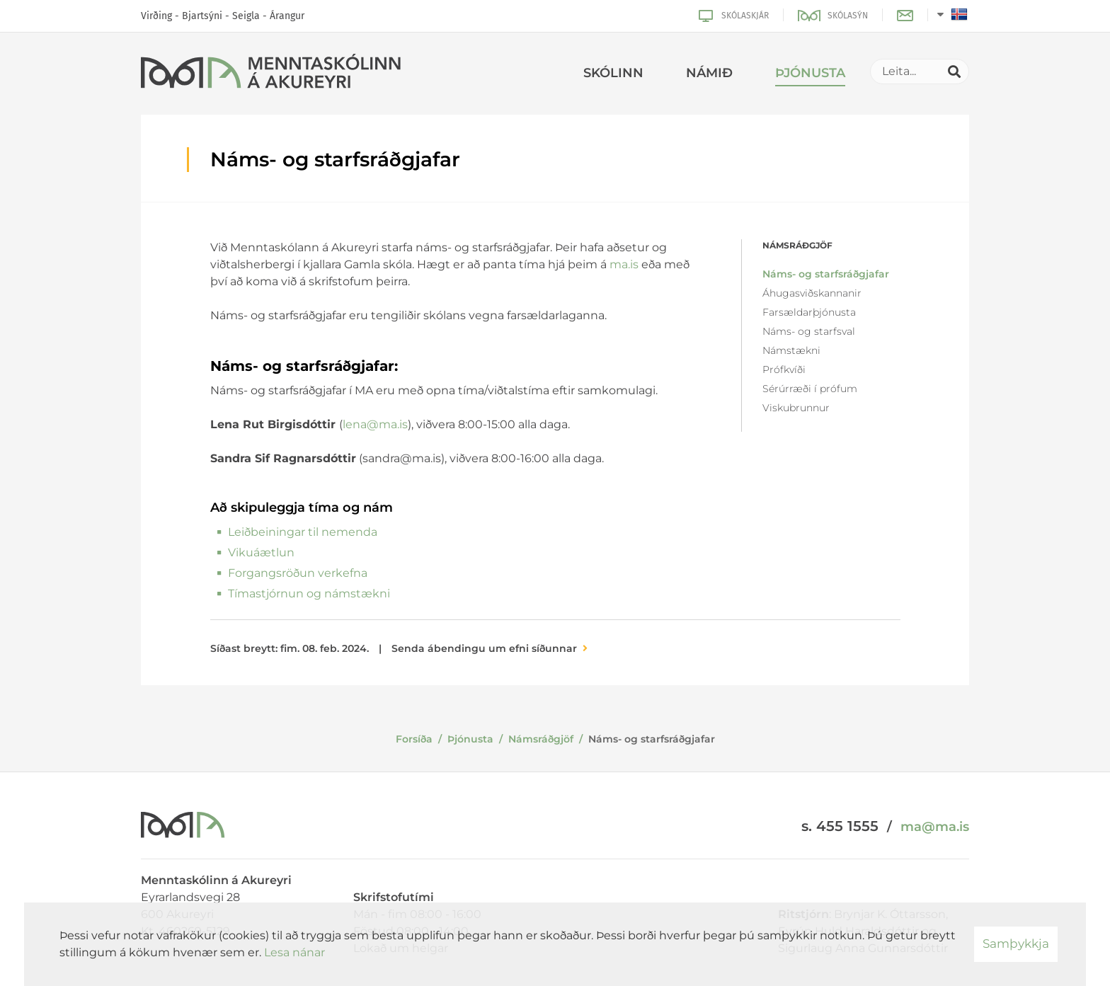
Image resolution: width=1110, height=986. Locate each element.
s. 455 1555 (840, 826)
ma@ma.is (934, 827)
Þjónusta (470, 739)
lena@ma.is (375, 424)
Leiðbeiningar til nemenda (302, 532)
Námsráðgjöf (540, 739)
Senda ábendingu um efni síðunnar (484, 648)
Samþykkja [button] (1016, 943)
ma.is (625, 264)
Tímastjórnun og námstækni (310, 593)
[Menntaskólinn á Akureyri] (271, 74)
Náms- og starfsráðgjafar (651, 739)
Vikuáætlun (261, 552)
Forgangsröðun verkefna (297, 573)
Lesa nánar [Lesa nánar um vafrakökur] (294, 952)
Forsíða (414, 739)
